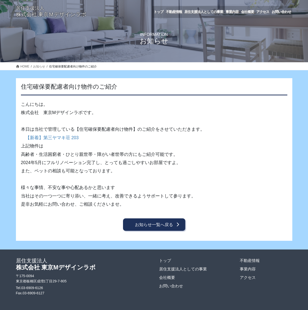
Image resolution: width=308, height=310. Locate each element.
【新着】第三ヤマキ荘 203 (52, 137)
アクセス (248, 277)
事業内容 (248, 269)
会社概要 (167, 277)
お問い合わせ (171, 286)
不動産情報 (250, 260)
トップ (165, 260)
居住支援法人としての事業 (183, 269)
